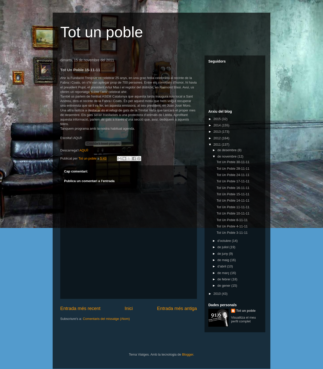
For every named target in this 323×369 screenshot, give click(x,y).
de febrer (224, 279)
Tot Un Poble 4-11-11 (232, 226)
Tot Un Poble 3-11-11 (232, 233)
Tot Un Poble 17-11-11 (232, 181)
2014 (217, 125)
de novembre (227, 156)
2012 (217, 138)
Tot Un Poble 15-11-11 (232, 194)
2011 (217, 144)
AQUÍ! (83, 150)
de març (223, 273)
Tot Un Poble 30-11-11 (232, 162)
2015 (217, 119)
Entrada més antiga (177, 308)
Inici (129, 308)
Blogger (187, 354)
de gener (224, 285)
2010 (217, 294)
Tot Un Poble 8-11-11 (232, 220)
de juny (223, 254)
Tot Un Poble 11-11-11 (232, 207)
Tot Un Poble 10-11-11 (232, 213)
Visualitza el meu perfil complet (243, 319)
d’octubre (224, 241)
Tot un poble (101, 32)
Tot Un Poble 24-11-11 (232, 175)
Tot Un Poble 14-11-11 (232, 200)
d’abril (222, 266)
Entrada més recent (80, 308)
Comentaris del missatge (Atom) (106, 319)
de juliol (223, 247)
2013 (217, 131)
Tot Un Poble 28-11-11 (232, 168)
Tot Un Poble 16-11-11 (232, 188)
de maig (223, 260)
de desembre (227, 150)
